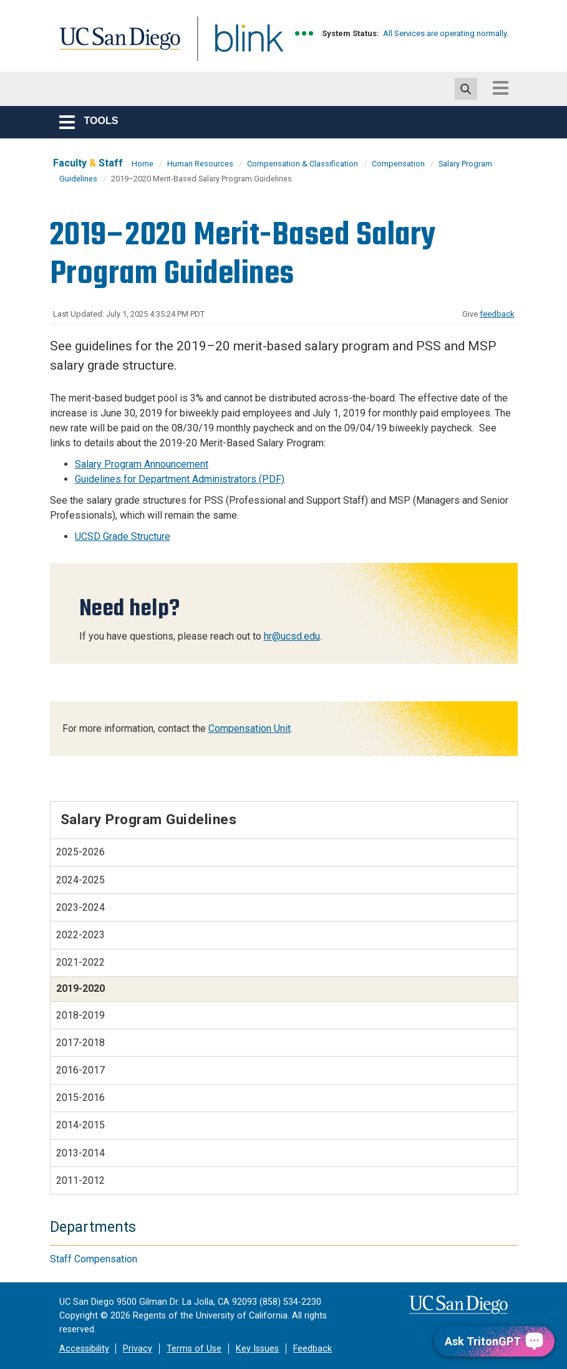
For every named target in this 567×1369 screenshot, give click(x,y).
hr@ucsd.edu (292, 636)
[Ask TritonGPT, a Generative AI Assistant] (494, 1341)
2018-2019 (80, 1015)
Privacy (137, 1348)
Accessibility (84, 1348)
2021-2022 (80, 962)
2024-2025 (80, 880)
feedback (497, 314)
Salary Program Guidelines (149, 819)
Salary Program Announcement (141, 464)
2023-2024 (80, 907)
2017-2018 (80, 1043)
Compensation (398, 163)
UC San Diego (115, 46)
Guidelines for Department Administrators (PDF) (179, 479)
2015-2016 (80, 1097)
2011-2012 (80, 1180)
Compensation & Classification (302, 163)
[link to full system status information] (305, 33)
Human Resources (200, 163)
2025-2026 (80, 852)
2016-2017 (80, 1070)
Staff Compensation (93, 1259)
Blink (237, 46)
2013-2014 (80, 1153)
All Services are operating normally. (445, 33)
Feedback (312, 1348)
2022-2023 (80, 935)
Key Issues (257, 1348)
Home (142, 163)
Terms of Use (194, 1348)
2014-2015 (80, 1125)
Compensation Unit (249, 728)
